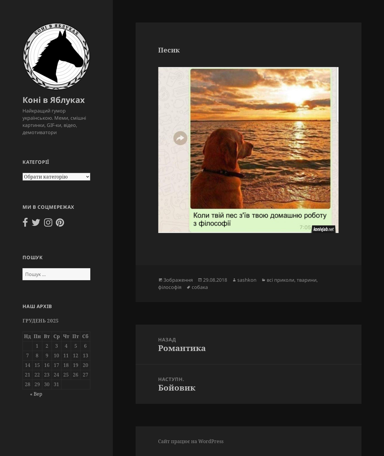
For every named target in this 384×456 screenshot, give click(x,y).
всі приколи (280, 280)
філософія (170, 287)
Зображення (178, 280)
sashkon (246, 280)
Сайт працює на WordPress (191, 441)
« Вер (36, 394)
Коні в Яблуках (53, 99)
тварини (306, 280)
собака (200, 287)
